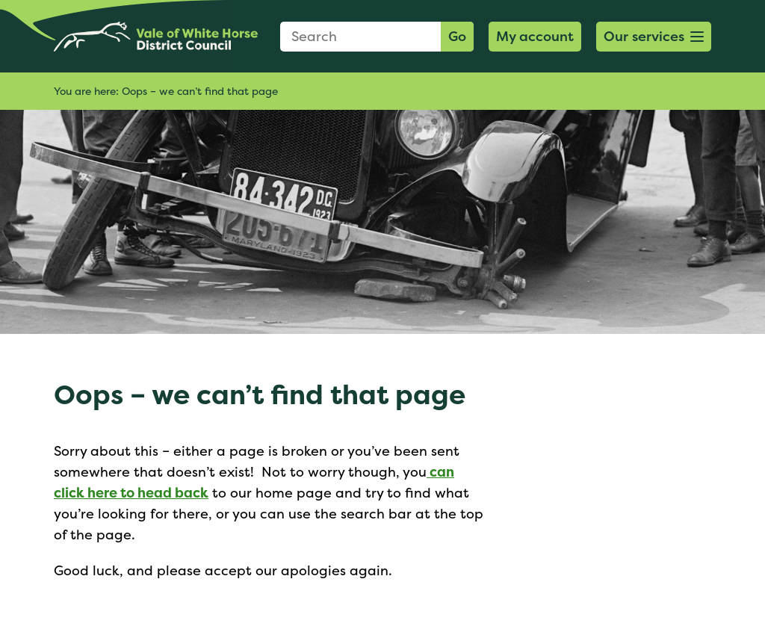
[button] (653, 37)
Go (457, 36)
